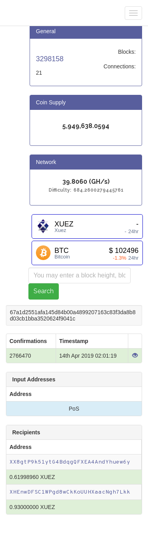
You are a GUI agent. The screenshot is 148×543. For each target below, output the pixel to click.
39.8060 (74, 182)
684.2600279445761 (98, 190)
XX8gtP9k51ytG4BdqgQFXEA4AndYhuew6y (69, 462)
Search (44, 291)
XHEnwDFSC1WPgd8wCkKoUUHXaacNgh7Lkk (69, 492)
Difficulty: (61, 190)
